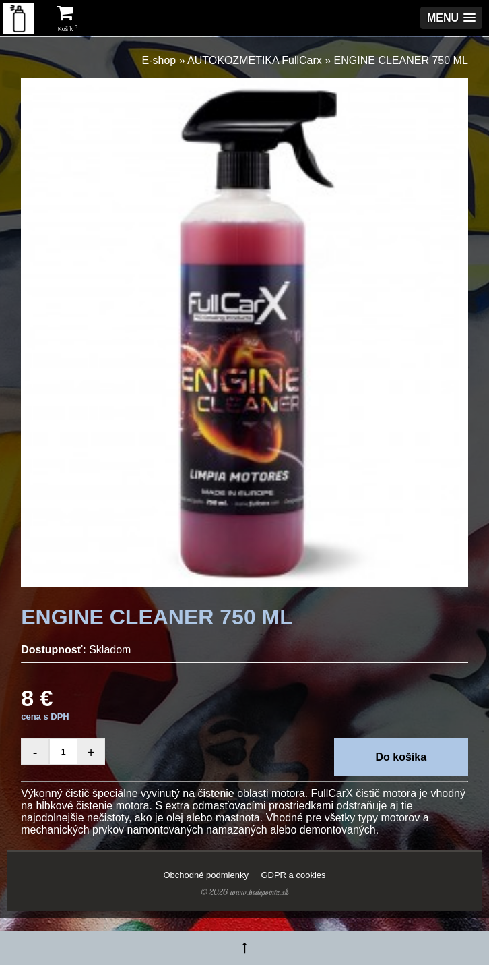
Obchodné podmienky (205, 875)
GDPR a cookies (293, 875)
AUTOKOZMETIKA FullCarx (254, 60)
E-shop (158, 60)
